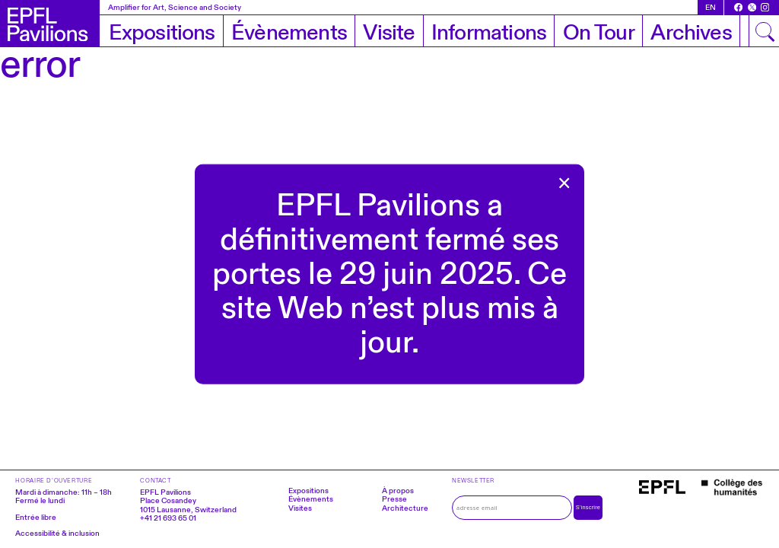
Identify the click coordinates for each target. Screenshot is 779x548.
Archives (690, 33)
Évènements (289, 33)
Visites (300, 508)
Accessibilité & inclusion (57, 533)
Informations (488, 33)
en (710, 7)
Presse (394, 499)
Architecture (405, 508)
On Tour (598, 33)
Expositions (162, 33)
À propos (398, 490)
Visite (389, 33)
